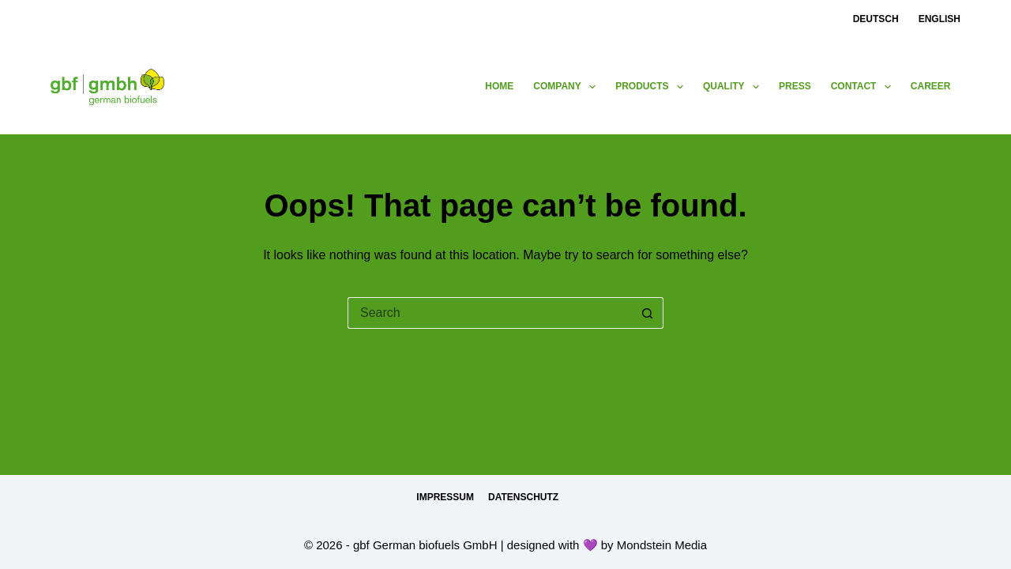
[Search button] (647, 313)
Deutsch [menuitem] (876, 18)
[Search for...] (490, 313)
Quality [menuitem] (734, 86)
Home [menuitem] (499, 86)
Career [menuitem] (931, 86)
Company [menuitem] (567, 86)
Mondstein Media (662, 545)
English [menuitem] (939, 18)
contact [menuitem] (864, 86)
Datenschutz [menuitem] (523, 497)
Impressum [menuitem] (445, 497)
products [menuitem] (652, 86)
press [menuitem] (795, 86)
